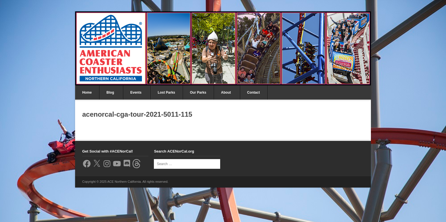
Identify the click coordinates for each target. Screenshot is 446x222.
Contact (253, 92)
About (226, 92)
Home (87, 92)
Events (135, 92)
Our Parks (198, 92)
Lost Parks (166, 92)
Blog (110, 92)
